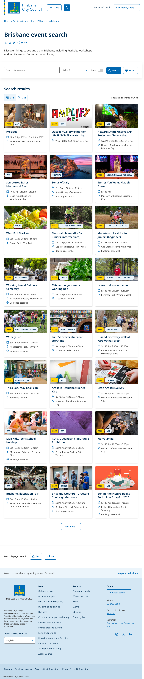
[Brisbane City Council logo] (23, 7)
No (50, 556)
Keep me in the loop (125, 573)
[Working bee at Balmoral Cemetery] (25, 282)
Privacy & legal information (75, 669)
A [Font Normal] (6, 43)
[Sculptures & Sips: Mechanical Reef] (25, 179)
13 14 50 (111, 613)
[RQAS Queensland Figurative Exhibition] (71, 435)
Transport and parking (49, 648)
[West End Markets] (25, 226)
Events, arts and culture (50, 627)
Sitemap (8, 669)
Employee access (23, 669)
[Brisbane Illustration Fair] (25, 488)
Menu (54, 7)
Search (113, 70)
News (75, 601)
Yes (36, 556)
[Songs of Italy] (71, 177)
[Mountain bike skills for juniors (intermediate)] (71, 230)
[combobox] (71, 70)
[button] (22, 42)
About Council (45, 653)
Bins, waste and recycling (50, 601)
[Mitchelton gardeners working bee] (71, 280)
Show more (71, 526)
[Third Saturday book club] (25, 380)
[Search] (67, 7)
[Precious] (25, 126)
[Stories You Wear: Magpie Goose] (116, 179)
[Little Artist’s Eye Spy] (116, 382)
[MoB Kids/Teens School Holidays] (25, 437)
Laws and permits (47, 632)
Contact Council (102, 7)
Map (21, 97)
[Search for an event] (32, 70)
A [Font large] (14, 42)
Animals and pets (46, 596)
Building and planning (49, 606)
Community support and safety (53, 617)
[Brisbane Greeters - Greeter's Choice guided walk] (71, 490)
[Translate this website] (19, 640)
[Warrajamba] (116, 433)
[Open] (86, 70)
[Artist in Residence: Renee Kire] (71, 384)
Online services (45, 591)
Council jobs (79, 617)
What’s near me (80, 596)
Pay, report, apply (127, 7)
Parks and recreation (48, 643)
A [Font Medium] (10, 42)
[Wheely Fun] (25, 332)
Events (76, 606)
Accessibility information (47, 669)
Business (42, 612)
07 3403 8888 (113, 603)
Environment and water (50, 622)
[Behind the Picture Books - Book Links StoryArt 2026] (116, 492)
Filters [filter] (130, 70)
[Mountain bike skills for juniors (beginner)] (116, 230)
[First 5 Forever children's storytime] (71, 332)
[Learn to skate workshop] (116, 278)
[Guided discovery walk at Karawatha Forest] (116, 333)
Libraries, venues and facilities (53, 638)
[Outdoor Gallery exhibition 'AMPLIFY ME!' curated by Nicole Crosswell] (71, 124)
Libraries (77, 612)
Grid (10, 97)
